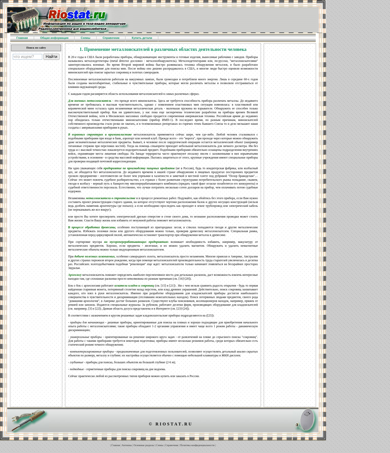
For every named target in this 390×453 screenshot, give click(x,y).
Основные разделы (144, 445)
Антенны (127, 445)
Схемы (159, 445)
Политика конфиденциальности (197, 445)
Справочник (171, 445)
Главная (115, 445)
